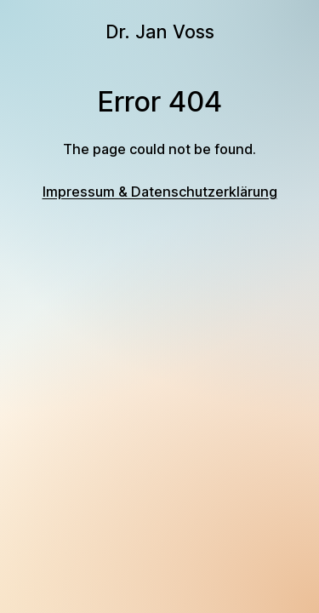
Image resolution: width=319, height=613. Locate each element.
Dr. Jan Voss (159, 31)
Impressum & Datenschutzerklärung (160, 191)
